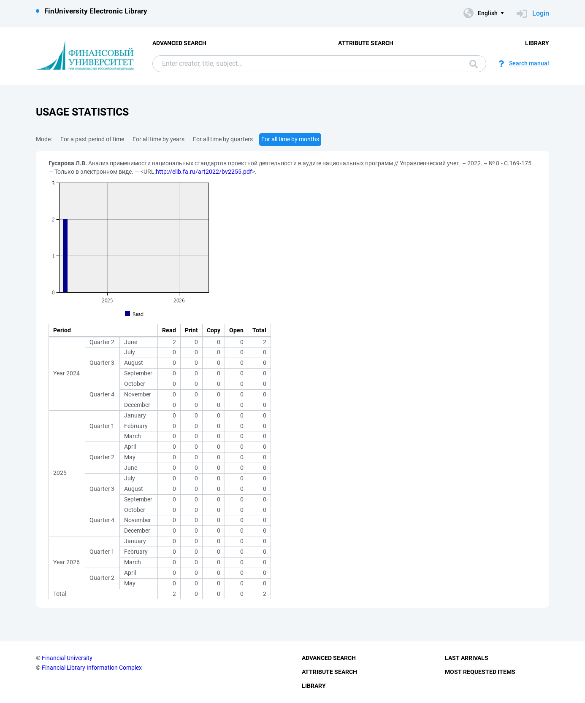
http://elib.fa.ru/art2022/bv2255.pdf (204, 171)
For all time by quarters (223, 139)
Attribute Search (365, 43)
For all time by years (158, 139)
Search (473, 64)
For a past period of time (92, 139)
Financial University (67, 658)
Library (537, 43)
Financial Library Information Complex (92, 667)
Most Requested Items (480, 671)
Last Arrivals (466, 658)
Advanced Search (179, 43)
